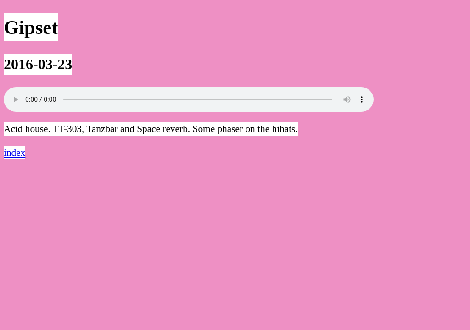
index (14, 152)
